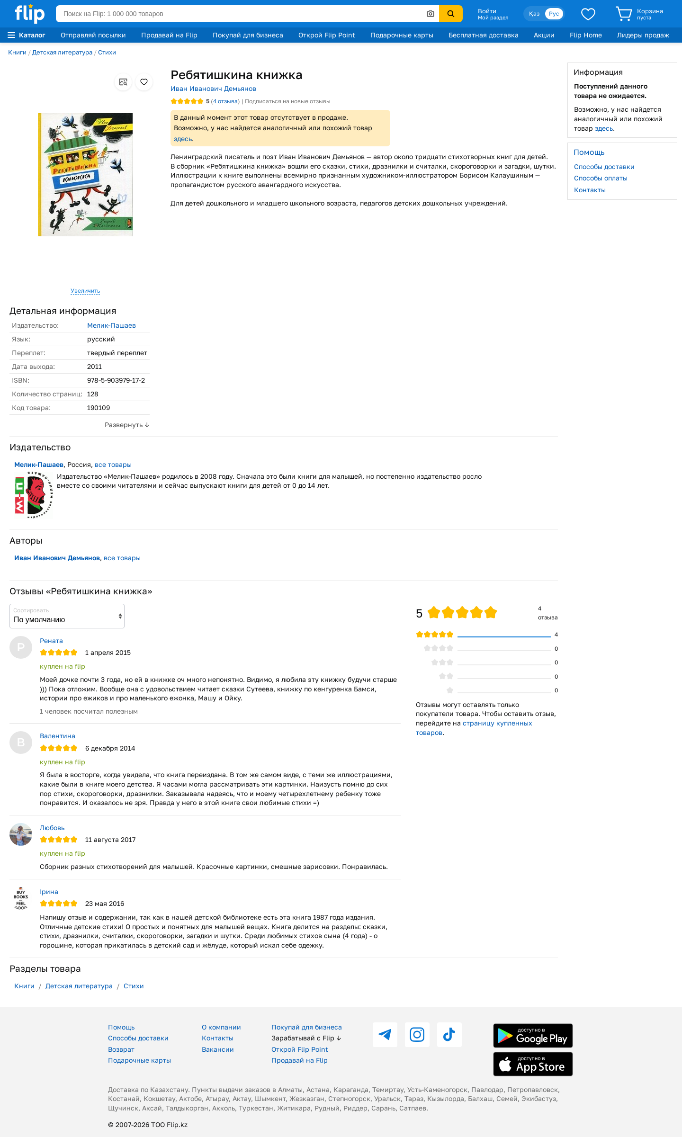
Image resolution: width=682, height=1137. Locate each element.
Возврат (121, 1049)
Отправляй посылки (93, 35)
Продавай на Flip (169, 35)
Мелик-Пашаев (111, 325)
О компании (221, 1027)
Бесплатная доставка (484, 35)
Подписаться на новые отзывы (288, 101)
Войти (487, 11)
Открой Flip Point (326, 35)
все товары (113, 464)
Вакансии (218, 1049)
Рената (51, 640)
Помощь (121, 1027)
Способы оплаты (601, 178)
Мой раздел (493, 17)
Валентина (57, 736)
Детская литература (62, 52)
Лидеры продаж (643, 35)
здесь (183, 138)
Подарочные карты (401, 35)
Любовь (52, 828)
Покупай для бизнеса (248, 35)
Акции (544, 35)
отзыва (225, 101)
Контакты (590, 190)
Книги (17, 52)
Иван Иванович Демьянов (213, 88)
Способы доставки (604, 166)
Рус (554, 13)
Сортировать (31, 610)
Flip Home (586, 35)
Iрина (49, 891)
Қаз (534, 13)
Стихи (107, 52)
